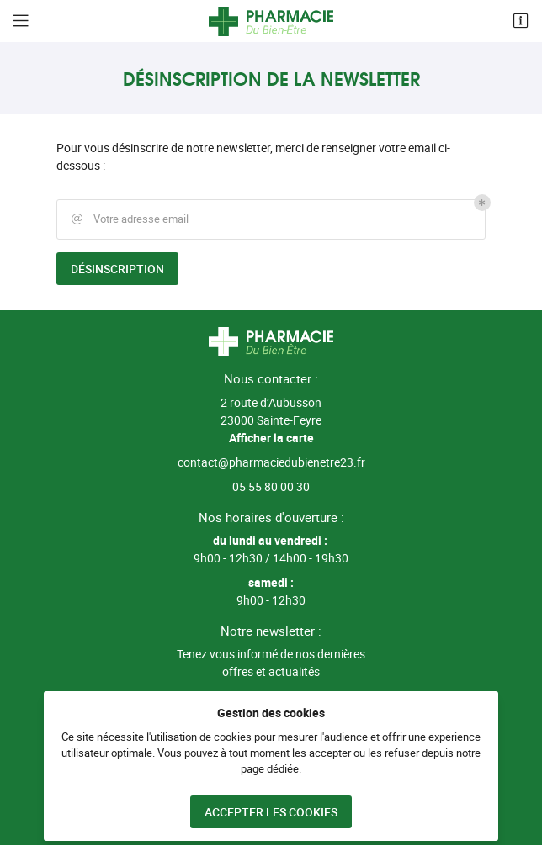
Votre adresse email (128, 219)
